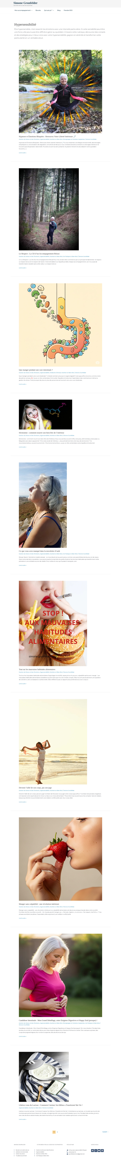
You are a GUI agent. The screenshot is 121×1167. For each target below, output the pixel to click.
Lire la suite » (23, 154)
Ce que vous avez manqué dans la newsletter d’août (41, 553)
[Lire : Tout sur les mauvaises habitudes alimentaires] (53, 625)
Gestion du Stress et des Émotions (29, 139)
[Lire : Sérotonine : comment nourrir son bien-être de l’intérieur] (45, 416)
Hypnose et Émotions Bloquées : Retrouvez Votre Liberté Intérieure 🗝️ (50, 136)
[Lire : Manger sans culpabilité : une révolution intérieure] (60, 861)
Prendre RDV (65, 10)
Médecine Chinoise (58, 374)
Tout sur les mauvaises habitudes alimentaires (38, 671)
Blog (56, 10)
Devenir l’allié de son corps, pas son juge (37, 789)
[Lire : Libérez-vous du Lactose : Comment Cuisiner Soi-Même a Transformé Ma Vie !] (44, 1081)
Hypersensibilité (46, 139)
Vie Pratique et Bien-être (73, 258)
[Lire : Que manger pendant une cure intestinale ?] (60, 326)
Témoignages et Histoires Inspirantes (77, 139)
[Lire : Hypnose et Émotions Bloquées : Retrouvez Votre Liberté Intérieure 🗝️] (60, 91)
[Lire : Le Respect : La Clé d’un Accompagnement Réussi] (49, 211)
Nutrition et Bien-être (58, 139)
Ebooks (37, 10)
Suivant (105, 1136)
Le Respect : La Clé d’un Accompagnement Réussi (41, 255)
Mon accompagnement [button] (23, 10)
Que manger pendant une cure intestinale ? (37, 371)
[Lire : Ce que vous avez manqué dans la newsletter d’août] (43, 507)
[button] (31, 10)
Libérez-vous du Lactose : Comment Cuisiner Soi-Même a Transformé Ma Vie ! (53, 1110)
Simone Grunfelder (25, 3)
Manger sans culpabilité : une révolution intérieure (41, 906)
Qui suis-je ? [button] (47, 10)
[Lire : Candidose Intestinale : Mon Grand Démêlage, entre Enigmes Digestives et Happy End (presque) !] (60, 977)
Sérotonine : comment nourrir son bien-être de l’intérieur (43, 434)
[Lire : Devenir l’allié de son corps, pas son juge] (53, 743)
